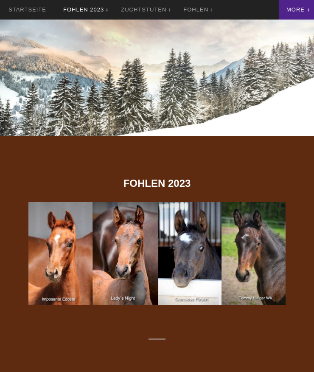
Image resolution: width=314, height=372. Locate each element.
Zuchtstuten (143, 9)
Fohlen (195, 9)
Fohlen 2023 (83, 9)
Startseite (27, 9)
